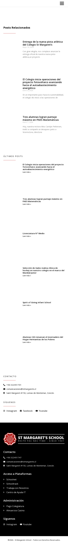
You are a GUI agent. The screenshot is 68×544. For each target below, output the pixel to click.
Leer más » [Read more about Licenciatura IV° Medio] (27, 236)
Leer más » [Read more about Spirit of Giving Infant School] (27, 305)
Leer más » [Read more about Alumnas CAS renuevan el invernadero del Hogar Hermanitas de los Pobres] (27, 342)
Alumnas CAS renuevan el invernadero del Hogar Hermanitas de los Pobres (43, 338)
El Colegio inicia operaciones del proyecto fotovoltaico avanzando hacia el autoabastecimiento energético (42, 84)
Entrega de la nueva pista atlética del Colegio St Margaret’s (43, 43)
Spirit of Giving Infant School (37, 302)
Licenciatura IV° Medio (34, 233)
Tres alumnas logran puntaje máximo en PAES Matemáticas (41, 118)
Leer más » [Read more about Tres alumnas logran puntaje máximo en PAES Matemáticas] (27, 204)
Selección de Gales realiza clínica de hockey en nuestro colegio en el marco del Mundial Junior (43, 270)
